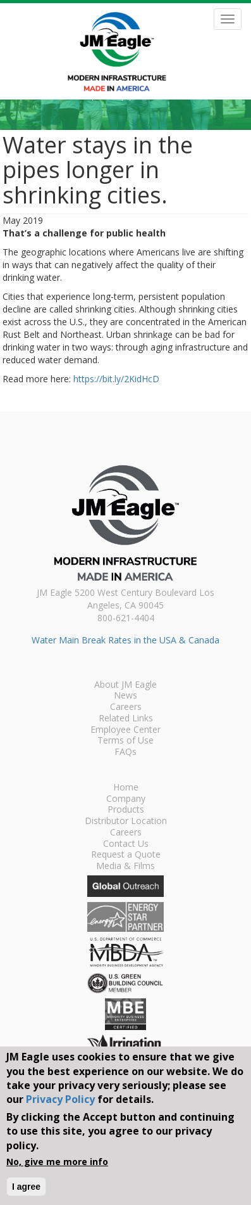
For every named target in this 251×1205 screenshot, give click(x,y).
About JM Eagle (125, 685)
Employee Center (125, 730)
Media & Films (125, 866)
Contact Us (126, 844)
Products (125, 810)
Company (125, 799)
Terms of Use (125, 741)
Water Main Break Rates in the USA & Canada (125, 640)
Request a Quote (126, 855)
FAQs (125, 752)
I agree (26, 1187)
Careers (126, 707)
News (125, 696)
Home (125, 788)
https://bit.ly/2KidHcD (116, 379)
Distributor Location (126, 821)
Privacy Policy (60, 1099)
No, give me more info (57, 1162)
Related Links (126, 719)
